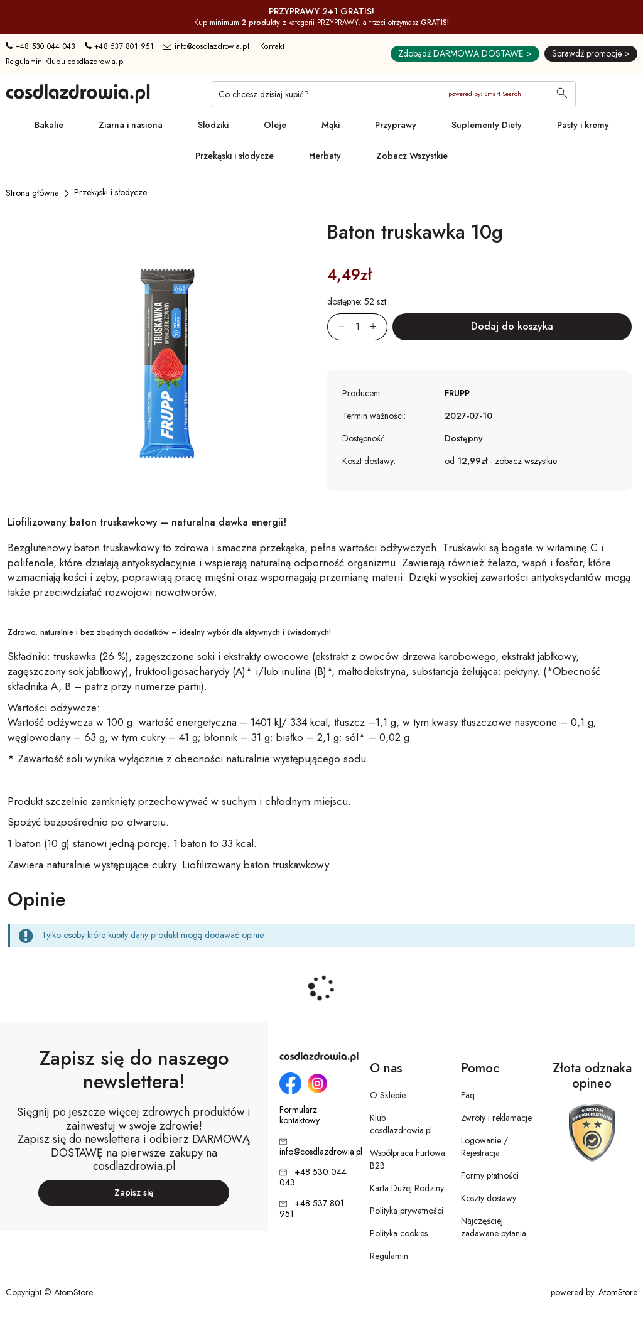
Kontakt (272, 46)
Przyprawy (395, 125)
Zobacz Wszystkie (412, 155)
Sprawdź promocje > (591, 53)
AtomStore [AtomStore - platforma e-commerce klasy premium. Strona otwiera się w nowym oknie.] (617, 1292)
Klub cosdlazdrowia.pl (401, 1124)
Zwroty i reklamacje (496, 1117)
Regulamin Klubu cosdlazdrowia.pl (65, 61)
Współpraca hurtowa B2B (407, 1159)
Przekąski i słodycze (234, 155)
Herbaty (325, 155)
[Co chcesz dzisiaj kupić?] (394, 94)
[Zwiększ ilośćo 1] (378, 326)
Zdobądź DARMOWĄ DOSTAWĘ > (465, 53)
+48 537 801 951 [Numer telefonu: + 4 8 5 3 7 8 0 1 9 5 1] (119, 46)
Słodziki (213, 125)
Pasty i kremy (583, 125)
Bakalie (49, 125)
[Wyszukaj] (562, 94)
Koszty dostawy (488, 1198)
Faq (468, 1095)
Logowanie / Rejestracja (484, 1146)
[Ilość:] (357, 326)
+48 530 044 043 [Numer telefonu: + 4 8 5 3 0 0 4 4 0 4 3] (40, 46)
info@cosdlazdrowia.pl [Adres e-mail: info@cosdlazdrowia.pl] (206, 46)
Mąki (331, 125)
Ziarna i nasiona (131, 125)
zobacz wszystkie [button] (526, 461)
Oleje (275, 125)
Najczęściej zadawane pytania (493, 1226)
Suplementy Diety (486, 125)
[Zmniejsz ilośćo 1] (336, 326)
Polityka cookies (399, 1233)
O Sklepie (388, 1095)
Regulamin (389, 1256)
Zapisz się (134, 1192)
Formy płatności (490, 1175)
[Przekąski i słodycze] (110, 192)
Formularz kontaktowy (299, 1115)
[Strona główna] (32, 192)
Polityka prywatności (406, 1210)
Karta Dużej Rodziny (407, 1188)
